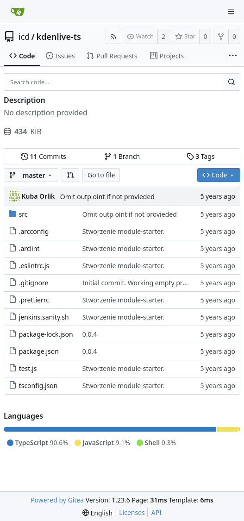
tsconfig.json (38, 385)
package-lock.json (46, 334)
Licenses (132, 512)
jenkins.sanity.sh (44, 317)
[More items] (232, 56)
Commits (43, 156)
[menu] (97, 512)
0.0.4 (89, 334)
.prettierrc (34, 299)
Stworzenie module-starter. (123, 231)
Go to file (101, 174)
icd (24, 36)
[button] (70, 175)
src (23, 214)
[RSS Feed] (113, 36)
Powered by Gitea (57, 500)
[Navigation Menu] (231, 11)
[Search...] (231, 82)
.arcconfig (34, 231)
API (156, 512)
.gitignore (34, 282)
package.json (39, 351)
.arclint (29, 248)
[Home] (18, 11)
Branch (122, 156)
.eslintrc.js (34, 265)
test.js (28, 368)
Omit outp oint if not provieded (107, 196)
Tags (201, 156)
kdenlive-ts (59, 36)
